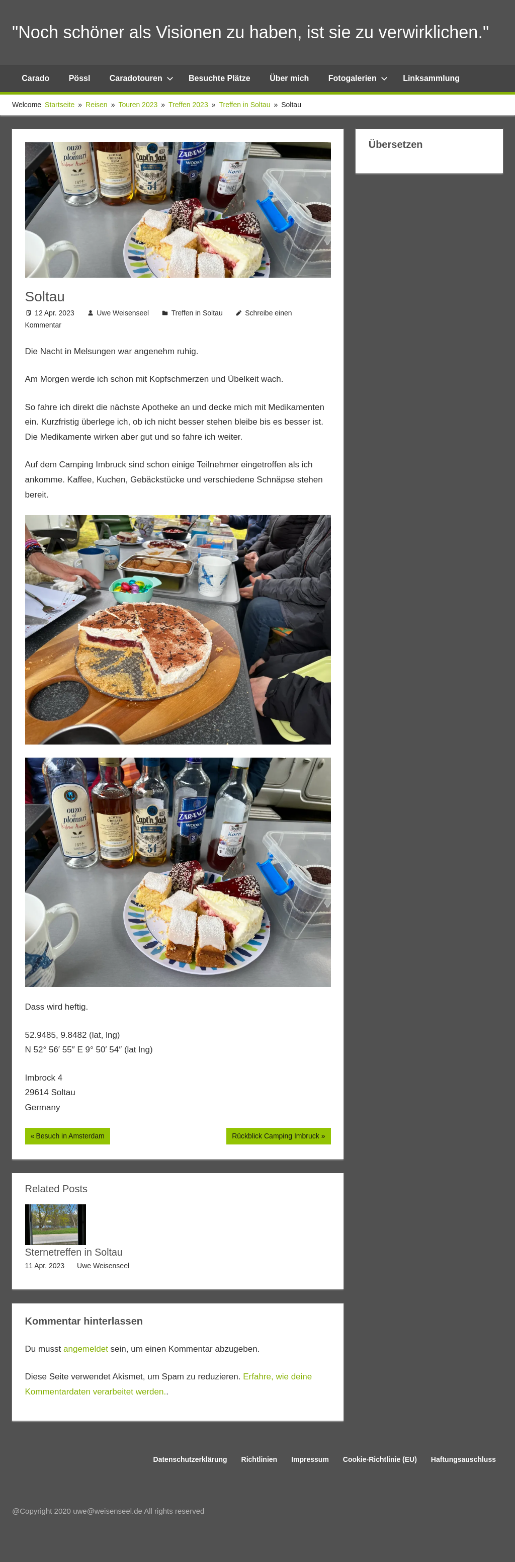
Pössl (80, 103)
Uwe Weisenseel (123, 338)
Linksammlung (431, 103)
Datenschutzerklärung (190, 1485)
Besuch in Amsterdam (69, 1162)
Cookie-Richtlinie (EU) (380, 1485)
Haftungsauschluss (463, 1485)
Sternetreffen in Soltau (75, 1277)
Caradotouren (142, 103)
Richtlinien (259, 1485)
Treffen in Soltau (197, 338)
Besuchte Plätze (219, 103)
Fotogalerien (358, 103)
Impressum (310, 1485)
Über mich (289, 103)
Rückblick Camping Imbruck (275, 1162)
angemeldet (85, 1374)
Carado (35, 103)
